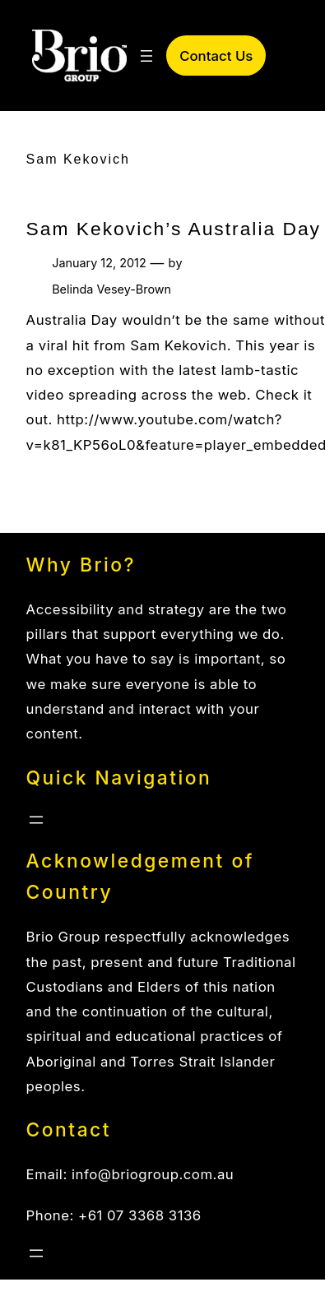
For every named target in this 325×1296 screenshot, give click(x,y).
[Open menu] (146, 56)
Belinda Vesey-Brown (111, 289)
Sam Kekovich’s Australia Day (173, 228)
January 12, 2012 (99, 263)
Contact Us (216, 56)
